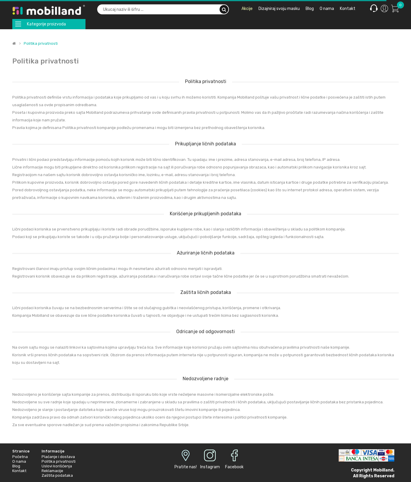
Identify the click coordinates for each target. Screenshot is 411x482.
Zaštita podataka (57, 475)
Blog (16, 466)
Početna (20, 457)
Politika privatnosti (41, 44)
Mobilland (383, 470)
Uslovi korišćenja (57, 466)
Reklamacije (52, 471)
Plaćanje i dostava (58, 457)
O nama (19, 461)
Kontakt (19, 471)
